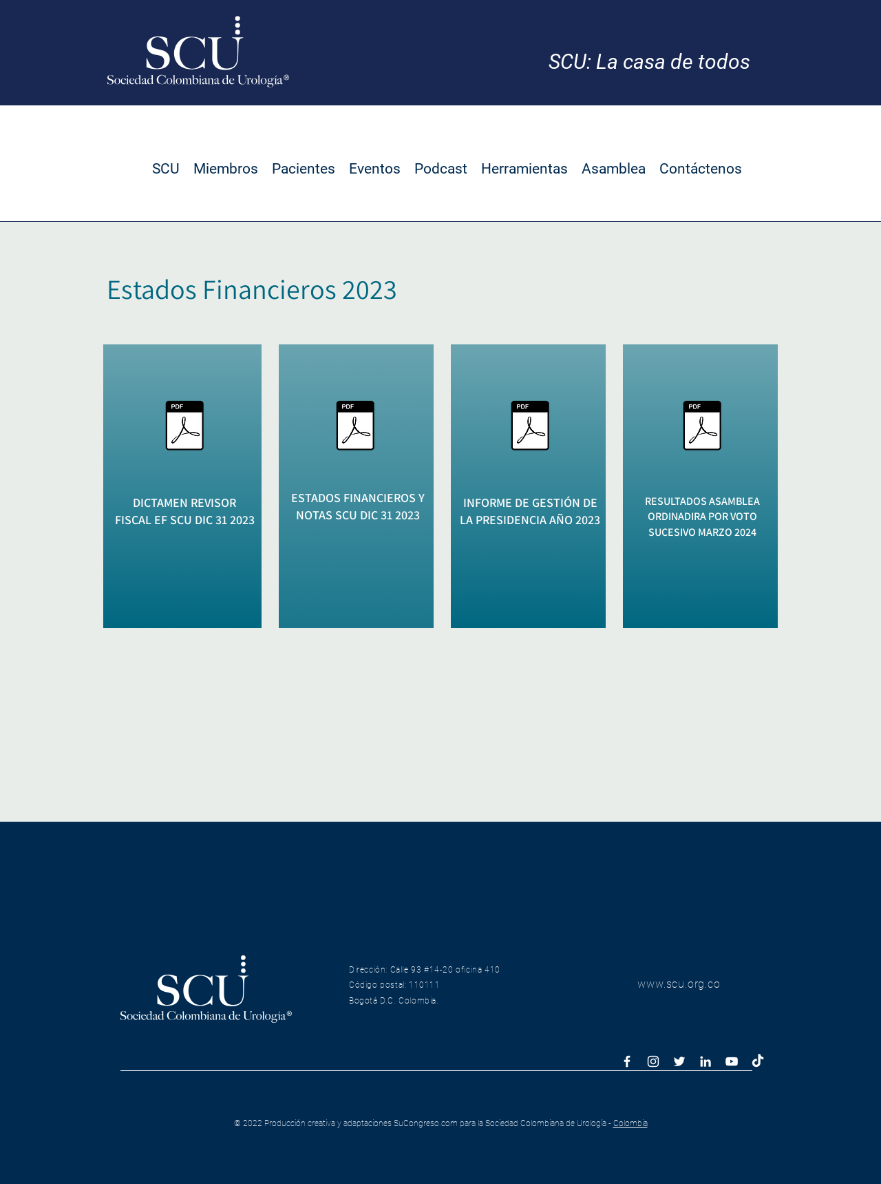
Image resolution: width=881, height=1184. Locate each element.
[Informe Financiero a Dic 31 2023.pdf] (355, 427)
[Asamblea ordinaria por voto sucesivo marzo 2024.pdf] (702, 427)
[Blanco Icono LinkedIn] (705, 1061)
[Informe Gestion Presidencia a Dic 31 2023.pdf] (530, 427)
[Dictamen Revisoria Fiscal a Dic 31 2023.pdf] (184, 427)
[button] (166, 168)
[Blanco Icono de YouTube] (731, 1061)
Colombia (630, 1123)
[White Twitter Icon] (679, 1061)
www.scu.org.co (678, 983)
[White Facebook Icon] (627, 1061)
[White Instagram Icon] (653, 1061)
